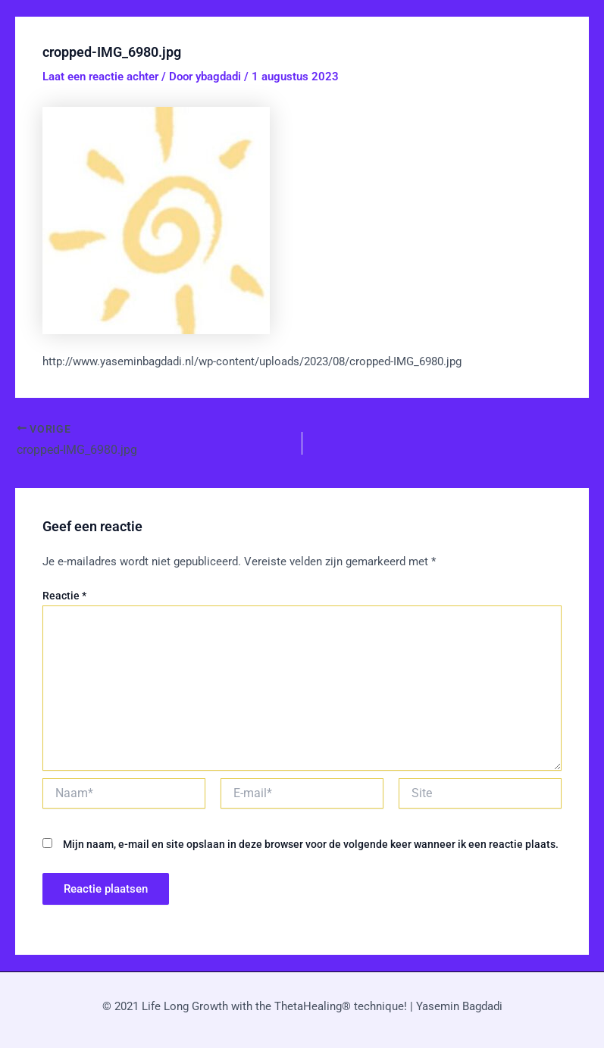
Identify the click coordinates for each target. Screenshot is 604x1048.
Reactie (64, 596)
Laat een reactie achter (100, 76)
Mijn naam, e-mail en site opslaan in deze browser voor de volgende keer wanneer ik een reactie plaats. (311, 844)
